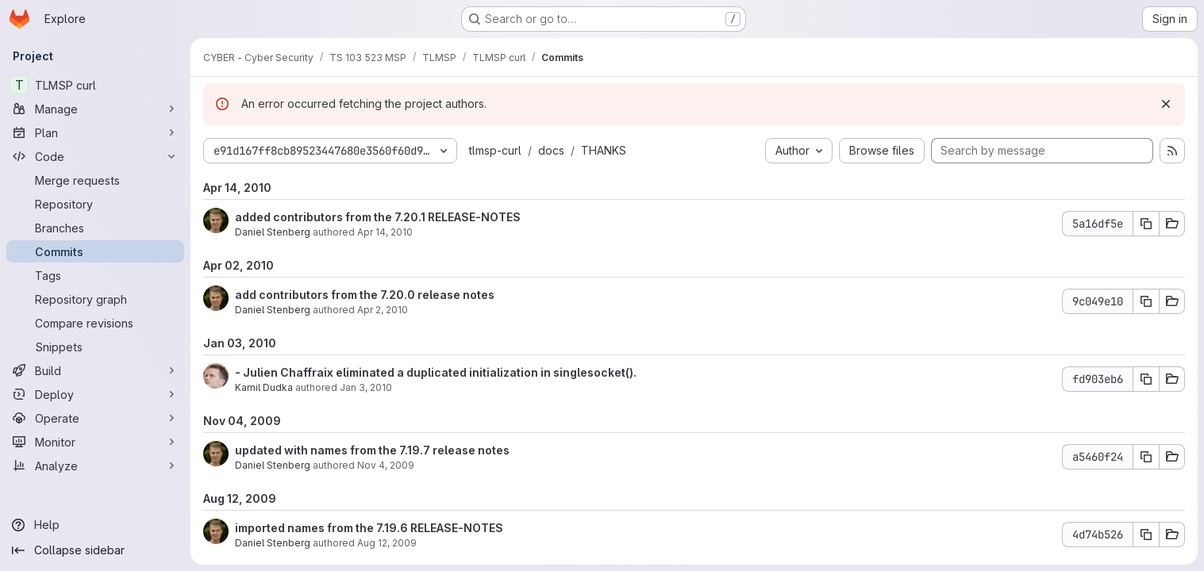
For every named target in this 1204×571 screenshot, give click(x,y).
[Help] (95, 525)
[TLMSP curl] (95, 85)
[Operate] (95, 418)
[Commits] (95, 251)
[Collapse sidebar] (95, 550)
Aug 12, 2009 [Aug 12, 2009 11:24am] (387, 543)
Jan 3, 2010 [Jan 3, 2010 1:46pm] (366, 387)
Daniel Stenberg (272, 232)
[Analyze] (95, 465)
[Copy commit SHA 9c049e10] (1146, 301)
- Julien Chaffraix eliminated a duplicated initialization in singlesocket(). (436, 372)
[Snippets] (95, 346)
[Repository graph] (95, 299)
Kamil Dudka (264, 387)
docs (551, 150)
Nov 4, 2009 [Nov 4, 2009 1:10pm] (385, 465)
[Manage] (95, 109)
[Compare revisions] (95, 323)
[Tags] (95, 275)
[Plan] (95, 132)
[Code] (95, 156)
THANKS (603, 150)
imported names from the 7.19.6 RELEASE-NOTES (369, 528)
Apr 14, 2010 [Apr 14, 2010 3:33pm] (385, 232)
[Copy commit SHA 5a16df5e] (1146, 223)
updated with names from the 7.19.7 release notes (372, 450)
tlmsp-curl (495, 150)
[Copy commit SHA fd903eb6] (1146, 379)
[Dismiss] (1165, 103)
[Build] (95, 370)
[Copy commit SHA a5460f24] (1146, 456)
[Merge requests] (95, 180)
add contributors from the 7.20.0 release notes (364, 294)
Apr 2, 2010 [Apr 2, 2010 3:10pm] (382, 310)
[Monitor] (95, 442)
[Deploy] (95, 394)
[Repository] (95, 204)
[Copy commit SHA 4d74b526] (1146, 534)
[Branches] (95, 228)
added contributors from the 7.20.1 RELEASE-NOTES (378, 217)
